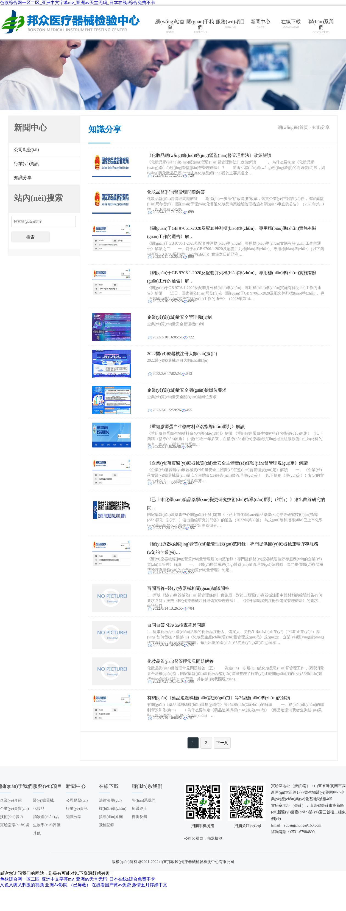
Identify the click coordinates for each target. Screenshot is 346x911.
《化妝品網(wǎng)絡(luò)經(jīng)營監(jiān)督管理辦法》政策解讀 (209, 155)
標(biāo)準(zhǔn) (112, 809)
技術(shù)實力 (11, 817)
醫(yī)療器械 (43, 800)
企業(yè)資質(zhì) (14, 809)
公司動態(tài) (26, 149)
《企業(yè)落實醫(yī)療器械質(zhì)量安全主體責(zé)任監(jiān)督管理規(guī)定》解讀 (227, 463)
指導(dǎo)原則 (111, 817)
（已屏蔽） (80, 884)
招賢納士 (139, 809)
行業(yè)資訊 (26, 163)
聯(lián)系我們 (143, 800)
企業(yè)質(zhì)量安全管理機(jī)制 (179, 317)
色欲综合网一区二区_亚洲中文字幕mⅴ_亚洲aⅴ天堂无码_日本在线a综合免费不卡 (77, 2)
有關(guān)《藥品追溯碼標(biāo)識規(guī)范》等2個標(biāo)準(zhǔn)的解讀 (218, 697)
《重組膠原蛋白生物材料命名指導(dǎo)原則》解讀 (196, 426)
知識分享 (23, 177)
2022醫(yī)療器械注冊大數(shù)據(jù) (182, 353)
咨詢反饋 (139, 817)
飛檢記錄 (106, 825)
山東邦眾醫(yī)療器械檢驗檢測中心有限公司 (71, 22)
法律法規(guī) (110, 800)
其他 (37, 833)
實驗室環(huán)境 (14, 825)
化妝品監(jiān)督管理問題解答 (176, 191)
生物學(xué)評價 (46, 825)
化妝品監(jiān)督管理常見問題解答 (180, 661)
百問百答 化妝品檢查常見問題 (176, 625)
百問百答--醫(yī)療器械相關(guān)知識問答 (188, 588)
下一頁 (222, 743)
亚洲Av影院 (56, 884)
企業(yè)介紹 (11, 800)
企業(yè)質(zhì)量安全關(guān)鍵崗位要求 (187, 390)
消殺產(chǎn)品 (46, 817)
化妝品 (38, 809)
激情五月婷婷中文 (149, 884)
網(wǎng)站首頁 (293, 127)
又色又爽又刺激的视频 (22, 884)
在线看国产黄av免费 (111, 884)
